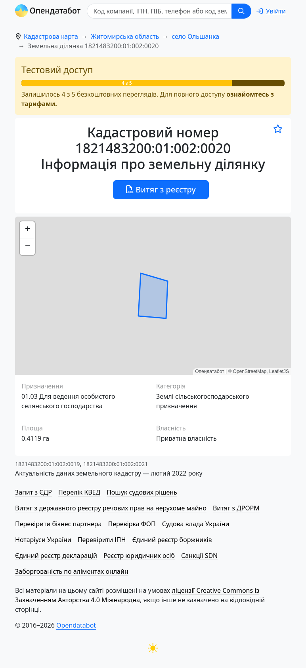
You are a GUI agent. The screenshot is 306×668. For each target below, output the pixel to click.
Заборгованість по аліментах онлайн (71, 571)
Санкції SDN (199, 555)
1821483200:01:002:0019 (47, 464)
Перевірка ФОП (131, 524)
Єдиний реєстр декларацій (56, 555)
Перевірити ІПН (102, 539)
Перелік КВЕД (79, 492)
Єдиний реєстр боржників (172, 539)
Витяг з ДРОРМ (236, 508)
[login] (271, 11)
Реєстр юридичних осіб (139, 555)
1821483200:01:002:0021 (115, 464)
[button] (27, 229)
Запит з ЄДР (33, 492)
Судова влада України (196, 524)
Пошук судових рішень (142, 492)
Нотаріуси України (43, 539)
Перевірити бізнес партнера (58, 524)
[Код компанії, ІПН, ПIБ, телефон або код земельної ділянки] (159, 11)
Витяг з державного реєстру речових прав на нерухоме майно (111, 508)
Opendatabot (76, 625)
